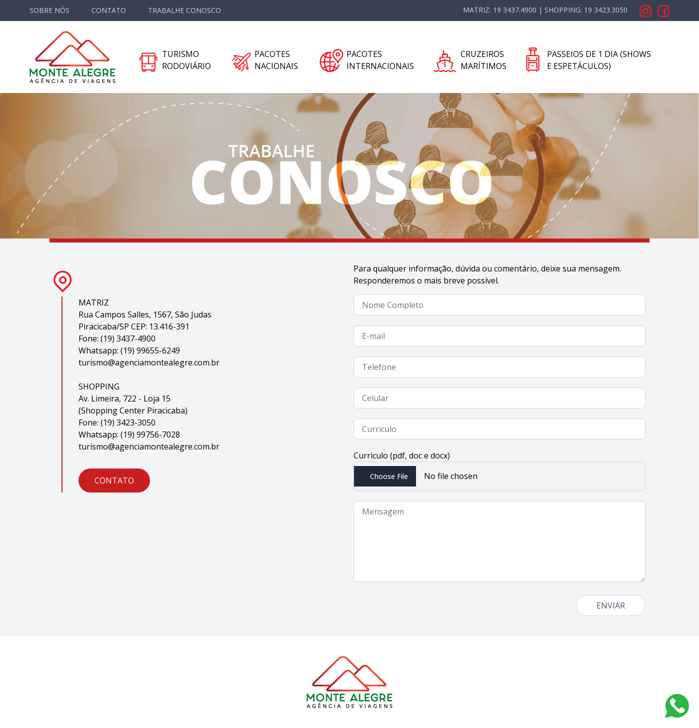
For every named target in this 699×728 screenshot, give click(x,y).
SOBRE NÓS (50, 10)
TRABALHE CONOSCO (184, 10)
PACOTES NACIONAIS (276, 60)
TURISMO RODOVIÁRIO (186, 60)
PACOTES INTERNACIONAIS (380, 60)
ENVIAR (610, 605)
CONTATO (109, 10)
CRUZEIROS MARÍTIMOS (483, 60)
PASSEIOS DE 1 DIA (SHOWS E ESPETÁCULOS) (599, 60)
